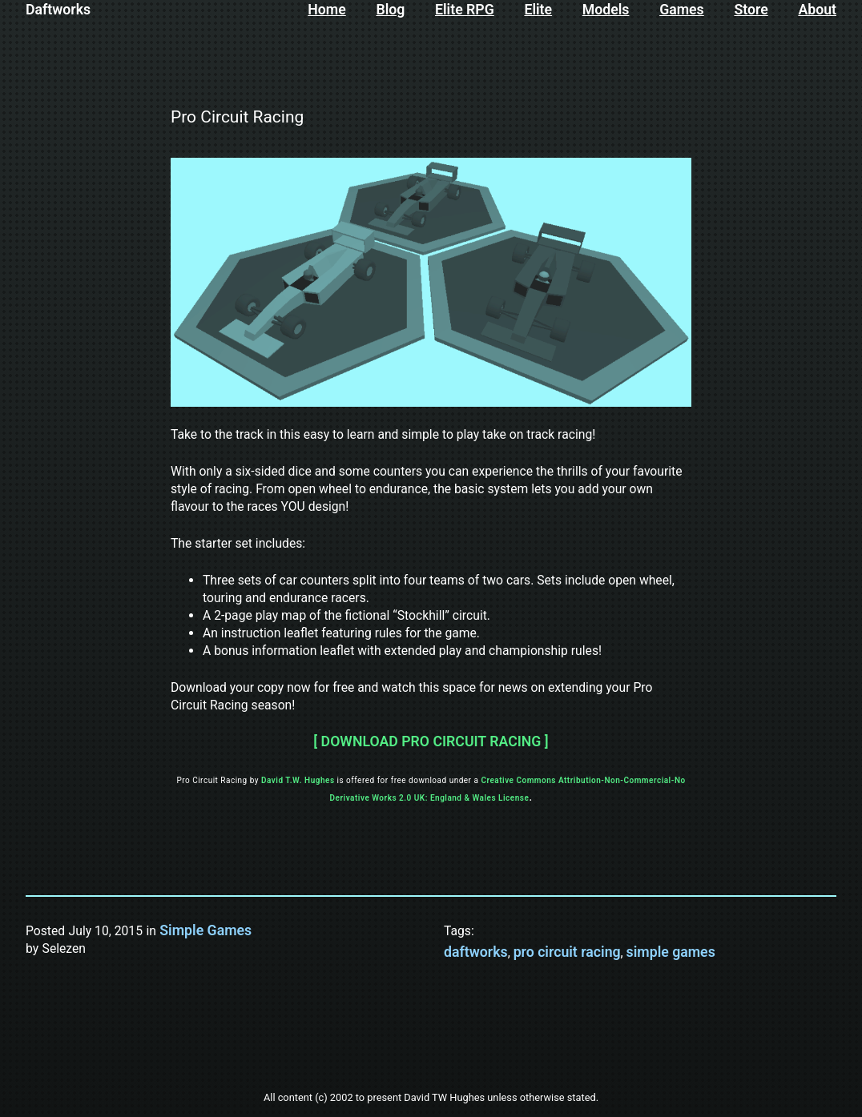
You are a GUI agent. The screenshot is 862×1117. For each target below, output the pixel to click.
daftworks (476, 952)
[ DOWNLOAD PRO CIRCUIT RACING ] (430, 741)
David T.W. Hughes (298, 780)
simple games (670, 952)
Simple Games (205, 930)
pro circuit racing (567, 952)
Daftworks (58, 10)
